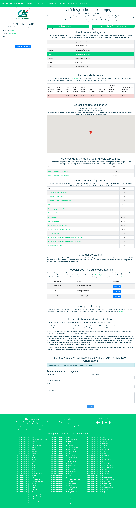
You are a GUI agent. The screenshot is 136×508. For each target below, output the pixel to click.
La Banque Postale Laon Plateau (58, 192)
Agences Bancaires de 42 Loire (25, 465)
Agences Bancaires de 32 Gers (96, 457)
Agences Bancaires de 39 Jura (25, 463)
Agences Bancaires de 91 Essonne (62, 497)
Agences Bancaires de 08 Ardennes (62, 441)
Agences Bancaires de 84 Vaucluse (26, 493)
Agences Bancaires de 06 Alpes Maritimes (100, 439)
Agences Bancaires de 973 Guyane (98, 501)
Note (48, 383)
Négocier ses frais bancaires (68, 422)
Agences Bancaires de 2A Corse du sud (63, 449)
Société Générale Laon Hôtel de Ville (59, 229)
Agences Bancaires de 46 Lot (60, 467)
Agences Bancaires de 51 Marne (26, 471)
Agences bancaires (80, 3)
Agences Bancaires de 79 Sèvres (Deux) (63, 489)
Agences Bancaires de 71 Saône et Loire (99, 483)
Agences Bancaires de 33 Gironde (26, 459)
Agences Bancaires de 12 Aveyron (97, 443)
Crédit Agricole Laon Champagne (58, 171)
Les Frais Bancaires (68, 424)
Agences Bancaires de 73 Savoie (61, 485)
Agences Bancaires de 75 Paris (25, 487)
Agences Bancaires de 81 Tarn (25, 491)
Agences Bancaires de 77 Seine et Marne (100, 487)
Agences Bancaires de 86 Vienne (97, 493)
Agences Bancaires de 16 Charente (26, 447)
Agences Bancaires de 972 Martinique (63, 501)
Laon (7, 37)
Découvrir (117, 286)
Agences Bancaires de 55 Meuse (61, 473)
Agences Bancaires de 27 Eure (25, 455)
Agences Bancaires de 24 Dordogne (27, 453)
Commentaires (51, 390)
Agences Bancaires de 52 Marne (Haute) (63, 471)
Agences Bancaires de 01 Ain (25, 437)
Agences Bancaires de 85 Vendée (61, 493)
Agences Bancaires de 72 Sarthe (26, 485)
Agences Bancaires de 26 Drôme (97, 453)
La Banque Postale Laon (55, 196)
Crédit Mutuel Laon (54, 213)
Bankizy (121, 311)
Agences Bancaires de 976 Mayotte (62, 503)
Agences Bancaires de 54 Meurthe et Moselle (29, 473)
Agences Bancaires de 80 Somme (97, 489)
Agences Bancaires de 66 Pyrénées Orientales (30, 481)
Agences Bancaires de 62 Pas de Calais (99, 477)
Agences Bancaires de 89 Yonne (97, 495)
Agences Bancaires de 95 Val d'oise (98, 499)
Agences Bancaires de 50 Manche (97, 469)
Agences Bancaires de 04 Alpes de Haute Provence (31, 439)
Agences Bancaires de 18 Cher (96, 447)
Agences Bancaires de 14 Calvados (62, 445)
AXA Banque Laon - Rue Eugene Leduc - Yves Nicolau (64, 241)
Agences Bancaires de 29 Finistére (98, 455)
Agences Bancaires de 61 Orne (61, 477)
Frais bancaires (32, 3)
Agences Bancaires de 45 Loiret (25, 467)
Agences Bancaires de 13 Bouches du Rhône (29, 445)
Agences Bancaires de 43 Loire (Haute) (63, 465)
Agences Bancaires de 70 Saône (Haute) (63, 483)
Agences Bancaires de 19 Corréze (26, 449)
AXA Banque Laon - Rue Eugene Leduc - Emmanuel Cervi (65, 237)
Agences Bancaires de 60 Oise (25, 477)
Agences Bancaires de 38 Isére (97, 461)
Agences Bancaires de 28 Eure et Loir (63, 455)
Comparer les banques (23, 46)
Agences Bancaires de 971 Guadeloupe (28, 501)
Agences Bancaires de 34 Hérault (61, 459)
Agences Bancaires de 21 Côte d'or (26, 451)
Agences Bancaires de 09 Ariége (97, 441)
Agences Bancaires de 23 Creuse (97, 451)
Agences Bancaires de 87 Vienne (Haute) (28, 495)
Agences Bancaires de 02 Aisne (61, 437)
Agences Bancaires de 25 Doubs (61, 453)
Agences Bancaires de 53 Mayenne (98, 471)
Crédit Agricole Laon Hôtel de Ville (58, 175)
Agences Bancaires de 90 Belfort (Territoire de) (30, 497)
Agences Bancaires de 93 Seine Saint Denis (29, 499)
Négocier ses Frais (64, 3)
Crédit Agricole (12, 33)
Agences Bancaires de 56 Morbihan (98, 473)
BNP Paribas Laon (53, 221)
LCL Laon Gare (52, 217)
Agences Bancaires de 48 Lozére (26, 469)
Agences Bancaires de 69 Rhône (26, 483)
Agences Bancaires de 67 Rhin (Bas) (62, 481)
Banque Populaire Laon (55, 245)
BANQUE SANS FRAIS (12, 3)
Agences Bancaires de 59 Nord (96, 475)
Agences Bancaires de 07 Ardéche (26, 441)
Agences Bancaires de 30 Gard (25, 457)
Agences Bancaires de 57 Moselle (26, 475)
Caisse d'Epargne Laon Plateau (57, 209)
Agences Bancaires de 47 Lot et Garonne (100, 467)
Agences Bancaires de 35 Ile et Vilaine (99, 459)
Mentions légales (104, 419)
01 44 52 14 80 (68, 26)
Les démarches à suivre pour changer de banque (68, 426)
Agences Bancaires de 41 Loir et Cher (99, 463)
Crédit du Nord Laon (54, 233)
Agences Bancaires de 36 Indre (25, 461)
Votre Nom (95, 374)
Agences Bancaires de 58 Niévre (61, 475)
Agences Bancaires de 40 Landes (61, 463)
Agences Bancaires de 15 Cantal (97, 445)
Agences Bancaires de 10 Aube (25, 443)
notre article (120, 277)
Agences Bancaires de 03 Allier (96, 437)
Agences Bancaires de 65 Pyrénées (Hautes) (101, 479)
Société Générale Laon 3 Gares (57, 225)
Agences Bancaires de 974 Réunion (26, 503)
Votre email (50, 374)
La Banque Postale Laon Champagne (59, 200)
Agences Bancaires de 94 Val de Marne (63, 499)
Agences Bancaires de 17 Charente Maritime (65, 447)
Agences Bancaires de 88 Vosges (61, 495)
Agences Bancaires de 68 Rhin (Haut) (98, 481)
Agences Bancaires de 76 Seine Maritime (64, 487)
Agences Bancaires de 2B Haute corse (99, 449)
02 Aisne (14, 30)
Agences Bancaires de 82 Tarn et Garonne (64, 491)
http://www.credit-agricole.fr (113, 26)
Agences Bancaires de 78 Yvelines (26, 489)
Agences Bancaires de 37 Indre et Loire (63, 461)
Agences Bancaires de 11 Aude (61, 443)
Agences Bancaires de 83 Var (96, 491)
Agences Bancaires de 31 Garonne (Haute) (64, 457)
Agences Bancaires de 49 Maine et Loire (63, 469)
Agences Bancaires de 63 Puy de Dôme (28, 479)
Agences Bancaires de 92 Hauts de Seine (100, 497)
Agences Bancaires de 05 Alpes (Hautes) (64, 439)
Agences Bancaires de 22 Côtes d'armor (63, 451)
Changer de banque (47, 3)
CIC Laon (51, 205)
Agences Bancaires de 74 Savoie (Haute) (100, 485)
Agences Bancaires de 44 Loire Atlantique (100, 465)
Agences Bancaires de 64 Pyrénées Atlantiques (65, 479)
